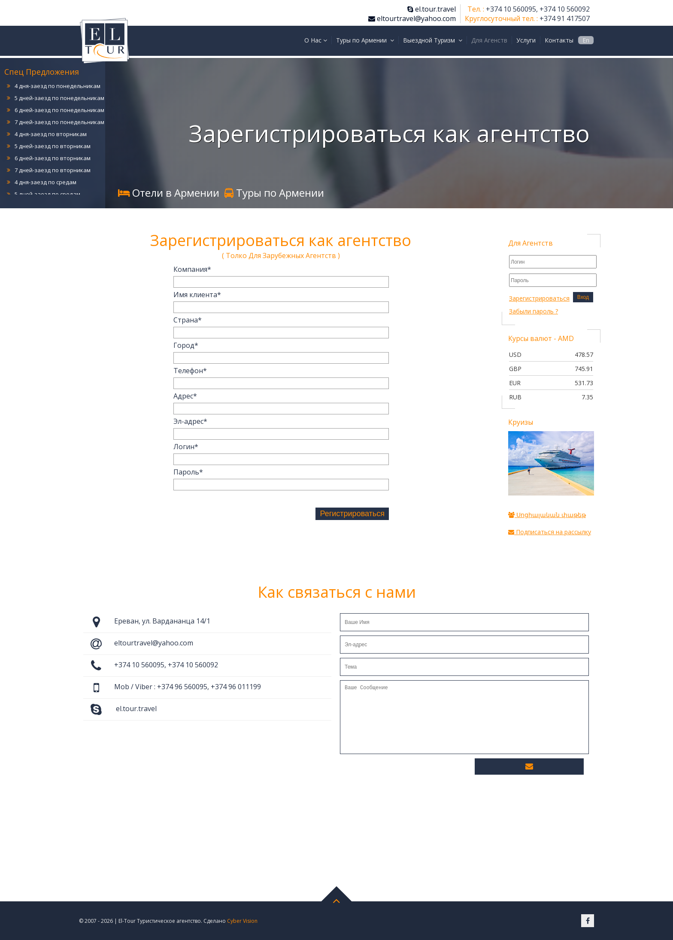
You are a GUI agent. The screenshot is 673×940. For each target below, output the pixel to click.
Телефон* (190, 370)
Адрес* (185, 396)
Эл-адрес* (190, 421)
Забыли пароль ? (533, 311)
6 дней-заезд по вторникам (53, 158)
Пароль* (188, 472)
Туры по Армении (365, 40)
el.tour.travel (431, 9)
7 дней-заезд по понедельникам (59, 122)
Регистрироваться (352, 513)
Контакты (559, 40)
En (585, 40)
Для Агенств (489, 40)
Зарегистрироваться (539, 298)
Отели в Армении (168, 193)
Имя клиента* (197, 294)
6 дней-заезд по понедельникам (59, 110)
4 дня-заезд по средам (45, 182)
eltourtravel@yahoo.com (412, 18)
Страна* (187, 320)
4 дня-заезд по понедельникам (57, 86)
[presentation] (238, 515)
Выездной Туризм (432, 40)
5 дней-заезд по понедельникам (59, 98)
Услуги (526, 40)
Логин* (185, 446)
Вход (583, 297)
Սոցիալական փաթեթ (547, 515)
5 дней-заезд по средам (47, 194)
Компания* (192, 269)
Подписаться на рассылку (549, 532)
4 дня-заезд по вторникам (51, 134)
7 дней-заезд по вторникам (53, 170)
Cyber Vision (242, 921)
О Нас (315, 40)
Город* (185, 345)
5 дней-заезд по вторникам (53, 146)
